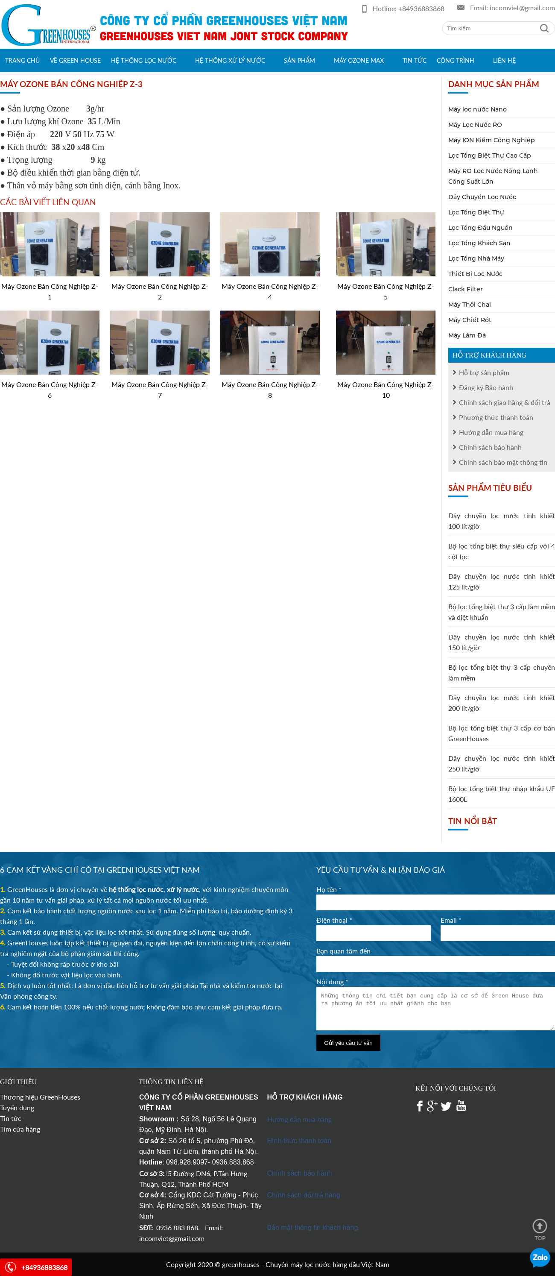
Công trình (455, 60)
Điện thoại (334, 920)
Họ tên (329, 889)
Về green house (75, 60)
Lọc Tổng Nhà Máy (476, 258)
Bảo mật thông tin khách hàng (312, 1227)
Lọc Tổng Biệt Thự (476, 212)
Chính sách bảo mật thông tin (503, 462)
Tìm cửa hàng (20, 1129)
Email (451, 920)
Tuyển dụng (17, 1107)
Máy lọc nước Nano (477, 109)
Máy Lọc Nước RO (475, 125)
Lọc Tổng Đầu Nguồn (480, 228)
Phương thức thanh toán (496, 417)
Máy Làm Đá (467, 335)
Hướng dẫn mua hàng (299, 1119)
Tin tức (414, 60)
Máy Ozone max (359, 60)
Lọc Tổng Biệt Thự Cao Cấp (489, 155)
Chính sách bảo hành (490, 447)
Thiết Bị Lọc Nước (475, 274)
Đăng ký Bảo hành (486, 387)
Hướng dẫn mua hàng (491, 432)
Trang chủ (22, 60)
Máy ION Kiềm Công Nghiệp (491, 140)
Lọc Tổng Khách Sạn (479, 243)
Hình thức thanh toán (299, 1140)
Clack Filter (465, 289)
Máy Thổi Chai (469, 304)
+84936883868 (421, 8)
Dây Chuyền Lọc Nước (482, 197)
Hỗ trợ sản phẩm (484, 372)
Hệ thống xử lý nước (230, 60)
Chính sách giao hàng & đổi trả (504, 402)
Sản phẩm (299, 60)
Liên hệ (504, 60)
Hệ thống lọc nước (143, 60)
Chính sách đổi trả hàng (303, 1195)
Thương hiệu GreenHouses (40, 1097)
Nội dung (332, 981)
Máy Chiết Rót (469, 320)
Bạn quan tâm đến (343, 951)
